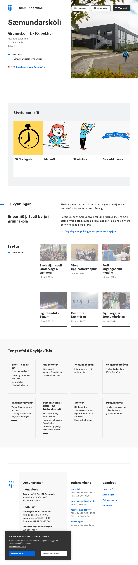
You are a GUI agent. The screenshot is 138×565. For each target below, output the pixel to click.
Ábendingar (84, 523)
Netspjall (84, 492)
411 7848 (17, 54)
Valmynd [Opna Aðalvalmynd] (122, 8)
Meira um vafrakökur (17, 546)
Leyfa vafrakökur (18, 553)
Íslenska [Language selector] (81, 8)
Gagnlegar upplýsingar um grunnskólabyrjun (90, 239)
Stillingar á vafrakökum (51, 553)
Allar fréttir (18, 260)
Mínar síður (102, 8)
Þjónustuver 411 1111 (84, 513)
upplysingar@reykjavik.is (84, 503)
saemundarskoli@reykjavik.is (27, 58)
